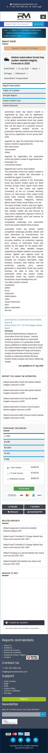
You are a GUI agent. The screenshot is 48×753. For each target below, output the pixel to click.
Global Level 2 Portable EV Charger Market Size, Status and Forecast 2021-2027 (23, 546)
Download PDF (35, 511)
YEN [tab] (7, 453)
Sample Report (10, 95)
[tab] (24, 90)
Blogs (5, 683)
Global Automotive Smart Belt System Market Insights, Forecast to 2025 (22, 392)
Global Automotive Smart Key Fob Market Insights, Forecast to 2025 (20, 400)
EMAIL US (24, 699)
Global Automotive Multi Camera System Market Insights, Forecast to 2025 (23, 416)
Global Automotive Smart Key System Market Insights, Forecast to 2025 (27, 60)
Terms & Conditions (11, 691)
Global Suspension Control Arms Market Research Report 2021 (19, 529)
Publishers (7, 648)
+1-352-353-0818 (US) (18, 6)
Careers (6, 657)
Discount (13, 511)
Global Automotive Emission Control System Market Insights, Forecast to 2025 (21, 408)
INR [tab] (6, 459)
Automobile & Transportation (31, 30)
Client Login (36, 6)
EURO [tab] (7, 447)
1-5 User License (15, 473)
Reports (14, 30)
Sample (12, 506)
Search (38, 24)
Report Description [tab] (11, 85)
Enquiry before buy (12, 100)
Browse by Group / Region (14, 655)
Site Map (6, 693)
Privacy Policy (8, 688)
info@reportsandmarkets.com (25, 4)
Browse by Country (11, 650)
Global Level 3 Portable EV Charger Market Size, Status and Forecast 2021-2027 (23, 538)
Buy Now (24, 488)
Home (5, 30)
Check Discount (10, 105)
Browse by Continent (11, 652)
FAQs (5, 686)
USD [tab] (7, 436)
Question (35, 506)
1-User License (14, 468)
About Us (7, 645)
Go (43, 714)
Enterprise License (16, 479)
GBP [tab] (7, 441)
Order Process (9, 681)
